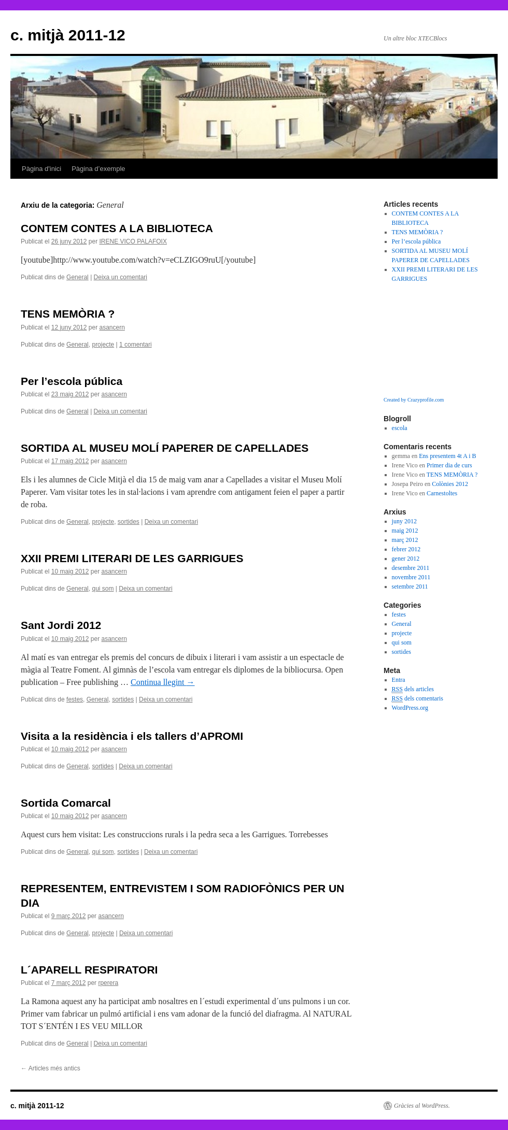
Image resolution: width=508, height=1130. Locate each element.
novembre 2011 (411, 577)
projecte (103, 344)
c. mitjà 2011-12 (67, 35)
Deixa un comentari (120, 277)
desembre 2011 (411, 567)
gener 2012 (406, 558)
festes (74, 699)
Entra (398, 679)
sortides (128, 521)
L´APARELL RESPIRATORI (89, 970)
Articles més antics (50, 1068)
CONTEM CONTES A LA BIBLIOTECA (117, 228)
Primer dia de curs (449, 465)
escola (399, 428)
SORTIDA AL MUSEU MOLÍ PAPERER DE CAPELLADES (164, 448)
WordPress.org (410, 707)
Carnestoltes (442, 493)
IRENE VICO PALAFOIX (132, 241)
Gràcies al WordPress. (422, 1105)
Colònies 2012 (450, 484)
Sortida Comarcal (66, 803)
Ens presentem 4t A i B (447, 456)
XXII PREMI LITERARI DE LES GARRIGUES (132, 558)
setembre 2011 (410, 586)
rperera (108, 982)
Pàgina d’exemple (98, 169)
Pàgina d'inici (41, 169)
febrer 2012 (406, 549)
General (77, 277)
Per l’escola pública (71, 381)
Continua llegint (163, 682)
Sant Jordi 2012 (61, 625)
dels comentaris (417, 699)
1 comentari (135, 344)
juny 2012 (404, 521)
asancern (111, 327)
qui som (103, 588)
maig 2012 (405, 530)
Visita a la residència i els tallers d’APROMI (132, 736)
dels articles (413, 689)
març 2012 (405, 539)
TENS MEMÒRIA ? (68, 314)
